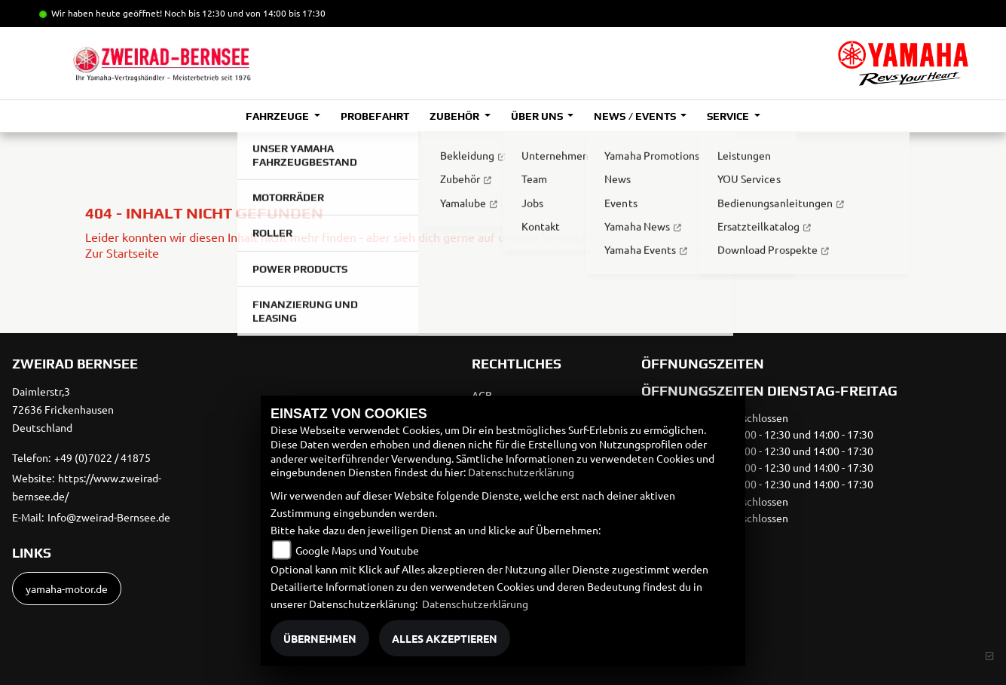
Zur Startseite (122, 252)
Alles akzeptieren (444, 638)
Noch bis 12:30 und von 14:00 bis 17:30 (245, 13)
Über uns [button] (538, 116)
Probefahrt (375, 116)
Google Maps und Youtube (357, 550)
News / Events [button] (635, 116)
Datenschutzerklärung (521, 472)
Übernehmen (319, 638)
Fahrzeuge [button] (278, 116)
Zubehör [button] (456, 116)
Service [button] (729, 116)
